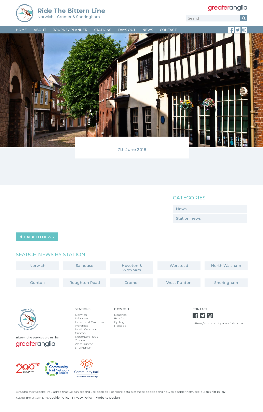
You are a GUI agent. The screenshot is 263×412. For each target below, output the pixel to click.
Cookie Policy (59, 397)
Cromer (131, 282)
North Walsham (226, 265)
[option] (131, 95)
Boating (119, 318)
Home (21, 30)
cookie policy (215, 392)
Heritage (120, 325)
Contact (168, 30)
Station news (188, 218)
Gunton (37, 282)
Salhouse (84, 265)
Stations (102, 30)
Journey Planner (70, 30)
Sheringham (226, 282)
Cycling (119, 322)
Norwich (37, 265)
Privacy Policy (82, 397)
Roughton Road (84, 282)
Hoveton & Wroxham (132, 267)
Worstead (179, 265)
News (147, 30)
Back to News (37, 236)
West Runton (179, 282)
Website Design (108, 397)
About (40, 30)
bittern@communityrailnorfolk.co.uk (218, 323)
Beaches (120, 315)
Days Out (127, 30)
